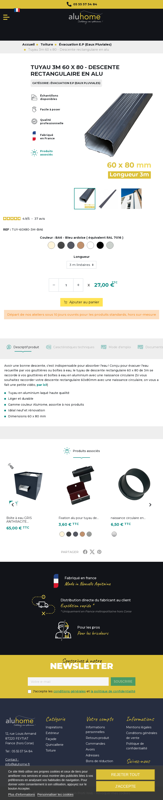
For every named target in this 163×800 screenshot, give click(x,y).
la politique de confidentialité (113, 691)
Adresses (92, 755)
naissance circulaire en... (128, 518)
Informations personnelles (95, 729)
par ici (41, 385)
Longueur (82, 257)
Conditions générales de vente (141, 735)
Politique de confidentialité (136, 746)
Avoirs (90, 749)
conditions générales (69, 691)
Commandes (95, 744)
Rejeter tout (125, 775)
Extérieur (52, 733)
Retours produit (97, 738)
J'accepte (125, 786)
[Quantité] (66, 285)
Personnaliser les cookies (55, 794)
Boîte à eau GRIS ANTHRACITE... (19, 519)
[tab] (22, 347)
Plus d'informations (21, 794)
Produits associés (46, 153)
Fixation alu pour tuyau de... (79, 518)
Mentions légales (138, 727)
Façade (51, 739)
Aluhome (86, 17)
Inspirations (54, 727)
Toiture (51, 750)
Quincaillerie (54, 745)
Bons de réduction (99, 761)
